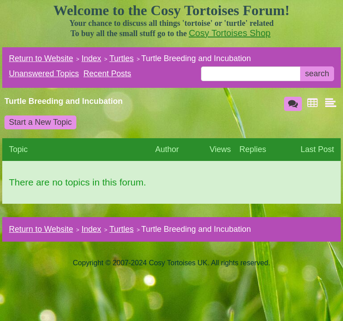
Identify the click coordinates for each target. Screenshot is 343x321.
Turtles (121, 58)
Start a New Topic (40, 122)
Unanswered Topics (44, 73)
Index (91, 58)
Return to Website (41, 58)
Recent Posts (107, 73)
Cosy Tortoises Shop (230, 33)
